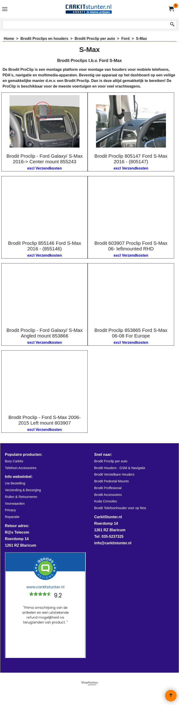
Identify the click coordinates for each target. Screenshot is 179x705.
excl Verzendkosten (44, 168)
